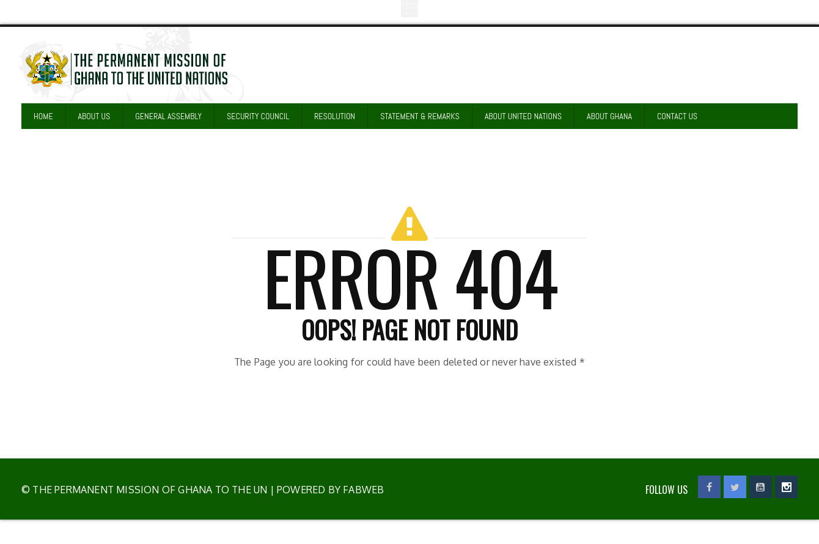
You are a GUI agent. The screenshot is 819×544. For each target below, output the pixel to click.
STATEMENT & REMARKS (420, 116)
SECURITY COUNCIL (258, 116)
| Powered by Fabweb (325, 489)
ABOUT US (94, 116)
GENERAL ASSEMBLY (168, 116)
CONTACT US (677, 116)
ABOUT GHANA (609, 116)
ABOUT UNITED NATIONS (523, 116)
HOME (43, 116)
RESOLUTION (334, 116)
